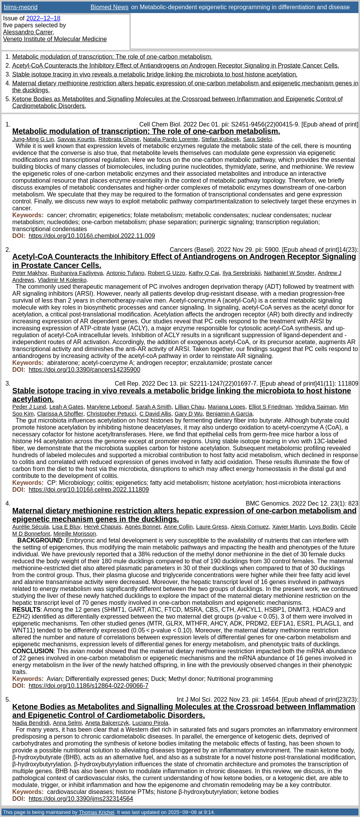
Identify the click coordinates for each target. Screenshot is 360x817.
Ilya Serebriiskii (242, 273)
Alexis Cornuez (250, 527)
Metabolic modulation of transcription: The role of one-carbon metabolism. (112, 56)
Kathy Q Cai (203, 273)
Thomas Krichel (96, 812)
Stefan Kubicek (220, 139)
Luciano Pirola (150, 723)
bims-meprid (21, 7)
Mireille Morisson (74, 534)
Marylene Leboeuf (109, 407)
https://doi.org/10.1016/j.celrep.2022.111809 (89, 489)
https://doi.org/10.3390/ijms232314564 (81, 798)
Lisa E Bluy (66, 527)
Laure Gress (211, 527)
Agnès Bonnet (142, 527)
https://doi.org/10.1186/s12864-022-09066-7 (89, 685)
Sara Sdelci (257, 139)
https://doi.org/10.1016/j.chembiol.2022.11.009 (92, 236)
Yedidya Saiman (315, 407)
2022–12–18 (43, 18)
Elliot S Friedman (270, 407)
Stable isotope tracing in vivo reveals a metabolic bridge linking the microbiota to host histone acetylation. (155, 74)
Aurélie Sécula (30, 527)
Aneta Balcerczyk (107, 723)
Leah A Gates (67, 407)
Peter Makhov (29, 273)
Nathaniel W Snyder (289, 273)
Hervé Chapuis (103, 527)
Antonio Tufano (125, 273)
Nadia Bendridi (31, 723)
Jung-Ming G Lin (33, 139)
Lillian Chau (189, 407)
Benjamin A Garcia (229, 414)
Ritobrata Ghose (118, 139)
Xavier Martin (289, 527)
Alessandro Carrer (28, 32)
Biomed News (110, 7)
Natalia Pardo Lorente (170, 139)
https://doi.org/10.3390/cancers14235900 (84, 369)
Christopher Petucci (111, 414)
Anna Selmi (67, 723)
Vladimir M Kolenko (62, 280)
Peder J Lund (29, 407)
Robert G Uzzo (166, 273)
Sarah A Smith (153, 407)
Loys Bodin (323, 527)
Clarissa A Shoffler (60, 414)
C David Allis (155, 414)
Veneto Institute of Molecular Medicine (55, 39)
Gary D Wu (189, 414)
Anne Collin (178, 527)
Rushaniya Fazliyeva (77, 273)
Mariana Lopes (226, 407)
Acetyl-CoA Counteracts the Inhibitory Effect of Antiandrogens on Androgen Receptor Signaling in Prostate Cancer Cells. (175, 65)
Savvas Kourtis (76, 139)
